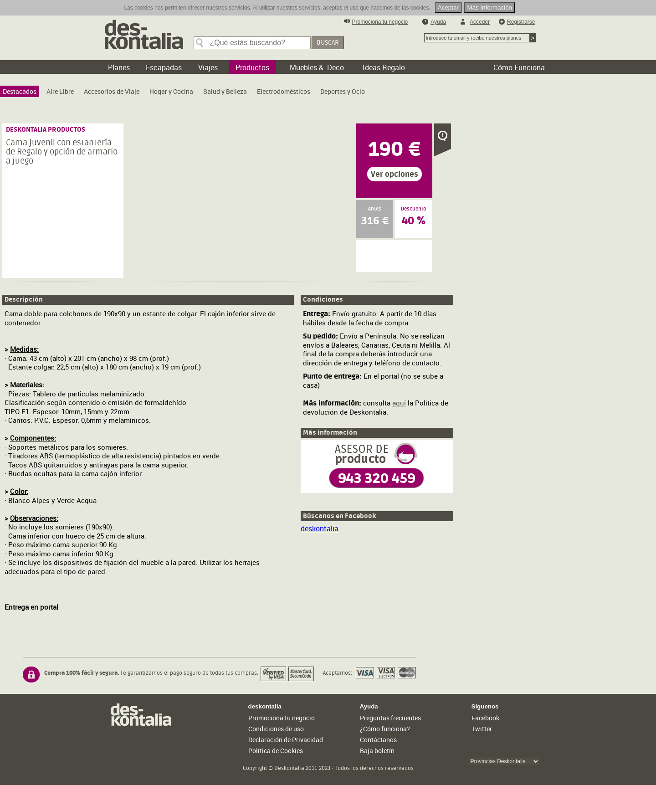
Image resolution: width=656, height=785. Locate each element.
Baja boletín (377, 750)
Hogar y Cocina (171, 91)
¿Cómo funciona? (385, 728)
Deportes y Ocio (342, 91)
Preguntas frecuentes (390, 717)
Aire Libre (60, 91)
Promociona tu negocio (380, 22)
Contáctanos (378, 739)
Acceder (480, 22)
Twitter (482, 728)
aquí (399, 402)
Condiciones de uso (276, 728)
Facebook (485, 717)
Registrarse (521, 22)
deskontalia (319, 528)
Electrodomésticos (283, 91)
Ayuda (438, 22)
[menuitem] (19, 91)
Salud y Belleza (225, 91)
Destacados (19, 91)
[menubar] (186, 94)
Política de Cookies (275, 750)
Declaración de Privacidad (285, 739)
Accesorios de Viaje (111, 91)
